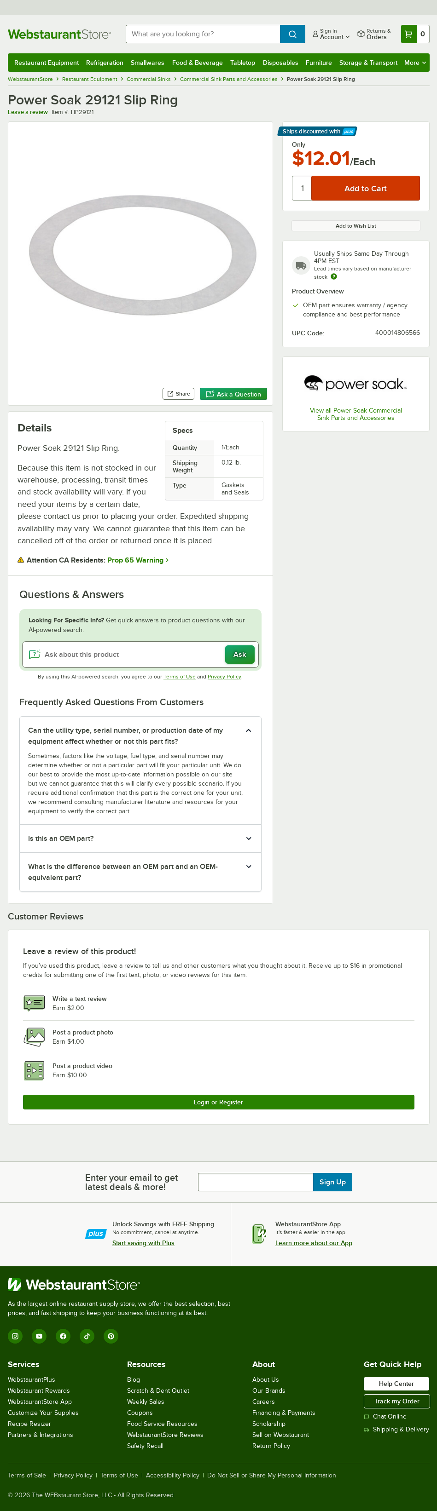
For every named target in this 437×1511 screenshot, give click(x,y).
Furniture (319, 62)
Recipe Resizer (29, 1423)
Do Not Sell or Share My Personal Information (271, 1475)
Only (298, 144)
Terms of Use (179, 676)
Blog (133, 1379)
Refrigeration (104, 62)
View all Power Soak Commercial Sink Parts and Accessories (356, 414)
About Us (265, 1379)
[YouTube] (39, 1336)
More (415, 62)
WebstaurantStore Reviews (165, 1434)
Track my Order (397, 1401)
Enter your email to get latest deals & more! (131, 1182)
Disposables (280, 62)
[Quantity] (302, 188)
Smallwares (147, 62)
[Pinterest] (111, 1336)
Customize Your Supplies (43, 1412)
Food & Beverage (197, 62)
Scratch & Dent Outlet (158, 1390)
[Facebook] (63, 1336)
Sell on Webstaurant (280, 1434)
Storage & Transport (368, 62)
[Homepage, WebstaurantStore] (59, 34)
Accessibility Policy (172, 1475)
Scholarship (269, 1423)
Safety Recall (145, 1445)
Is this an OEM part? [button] (60, 838)
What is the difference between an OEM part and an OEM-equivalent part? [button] (123, 872)
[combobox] (203, 34)
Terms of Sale (27, 1475)
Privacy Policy (224, 676)
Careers (263, 1401)
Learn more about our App (313, 1243)
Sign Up (333, 1182)
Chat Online (385, 1416)
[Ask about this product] (140, 654)
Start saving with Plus (143, 1243)
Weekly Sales (145, 1401)
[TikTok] (87, 1336)
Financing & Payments (283, 1412)
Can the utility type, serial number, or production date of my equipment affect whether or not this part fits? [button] (125, 736)
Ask (239, 654)
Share (178, 393)
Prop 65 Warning (135, 560)
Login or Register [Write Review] (218, 1102)
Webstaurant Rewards (39, 1390)
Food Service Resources (162, 1423)
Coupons (140, 1412)
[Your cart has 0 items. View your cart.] (415, 34)
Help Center (396, 1383)
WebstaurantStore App (40, 1401)
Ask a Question (233, 394)
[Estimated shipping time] (333, 276)
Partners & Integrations (40, 1434)
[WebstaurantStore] (123, 1284)
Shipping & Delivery (396, 1429)
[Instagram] (15, 1336)
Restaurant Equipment (46, 62)
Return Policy (271, 1445)
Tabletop (242, 62)
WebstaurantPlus (31, 1379)
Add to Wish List (356, 226)
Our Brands (269, 1390)
